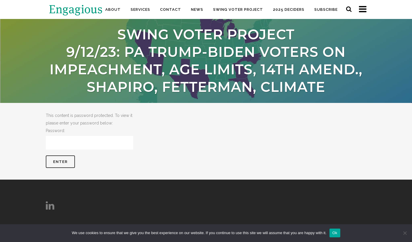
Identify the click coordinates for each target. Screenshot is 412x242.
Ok (334, 233)
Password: (89, 139)
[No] (405, 233)
